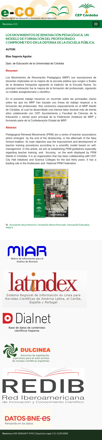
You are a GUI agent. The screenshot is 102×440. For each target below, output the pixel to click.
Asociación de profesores (23, 224)
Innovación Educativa (78, 224)
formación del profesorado (52, 224)
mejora (9, 227)
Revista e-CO (10, 23)
